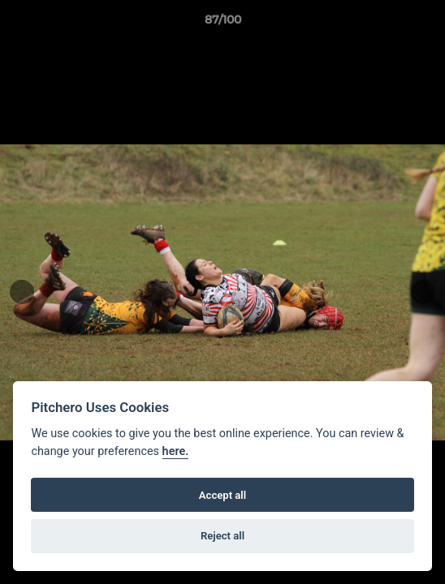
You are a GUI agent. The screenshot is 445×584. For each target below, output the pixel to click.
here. (175, 451)
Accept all (222, 495)
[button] (425, 23)
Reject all (222, 536)
